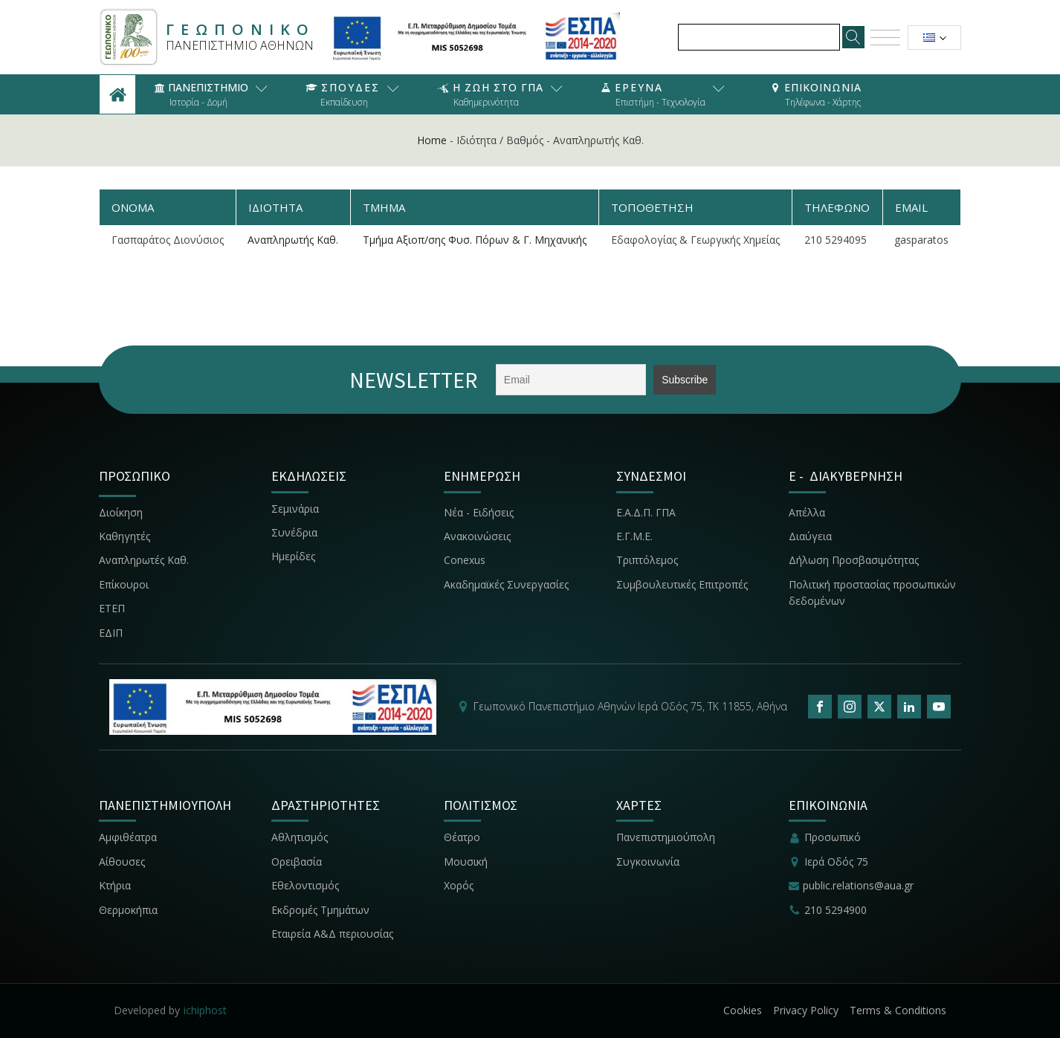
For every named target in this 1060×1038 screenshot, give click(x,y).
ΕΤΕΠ (112, 608)
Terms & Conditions (898, 1010)
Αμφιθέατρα (128, 837)
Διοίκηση (121, 512)
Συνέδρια (294, 532)
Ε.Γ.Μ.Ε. (634, 536)
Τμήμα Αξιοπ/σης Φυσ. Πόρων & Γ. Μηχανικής (474, 240)
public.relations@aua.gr (858, 885)
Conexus (464, 560)
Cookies (742, 1010)
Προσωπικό (832, 837)
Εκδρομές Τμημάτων (320, 910)
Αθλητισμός (299, 837)
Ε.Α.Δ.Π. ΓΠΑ (646, 512)
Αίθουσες (122, 861)
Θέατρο (462, 837)
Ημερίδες (293, 556)
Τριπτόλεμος (647, 560)
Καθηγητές (124, 536)
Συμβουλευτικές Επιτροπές (682, 584)
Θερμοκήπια (128, 910)
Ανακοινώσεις (477, 536)
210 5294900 (835, 910)
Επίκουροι (124, 584)
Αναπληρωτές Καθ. (144, 560)
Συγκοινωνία (649, 861)
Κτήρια (115, 885)
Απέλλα (807, 512)
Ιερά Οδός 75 (836, 861)
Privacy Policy (805, 1010)
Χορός (459, 885)
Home (432, 140)
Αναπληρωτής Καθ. (293, 240)
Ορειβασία (296, 861)
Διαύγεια (810, 536)
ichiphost (205, 1010)
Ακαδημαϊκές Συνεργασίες (506, 584)
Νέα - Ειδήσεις (479, 512)
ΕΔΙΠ (111, 633)
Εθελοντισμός (305, 885)
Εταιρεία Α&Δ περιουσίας (333, 934)
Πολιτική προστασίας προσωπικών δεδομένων (872, 592)
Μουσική (466, 861)
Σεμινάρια (295, 509)
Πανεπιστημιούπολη (665, 837)
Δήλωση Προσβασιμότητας (854, 560)
